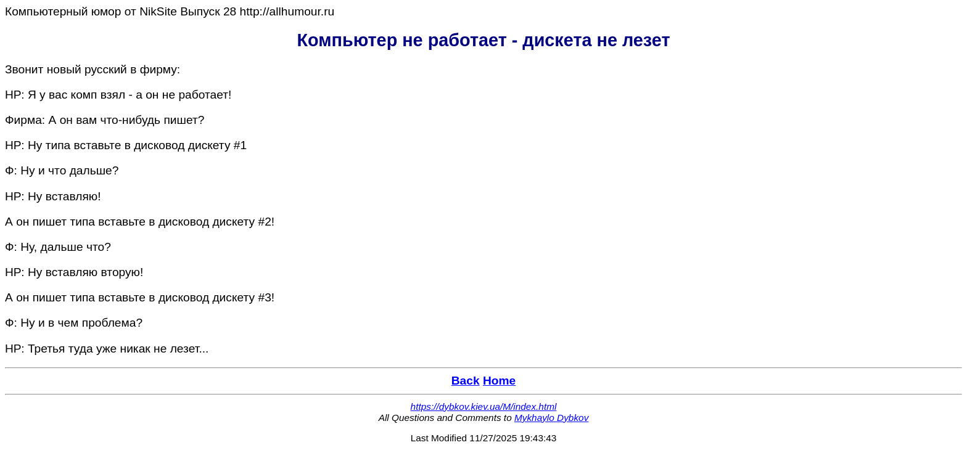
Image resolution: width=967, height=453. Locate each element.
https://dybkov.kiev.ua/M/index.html (484, 406)
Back (465, 380)
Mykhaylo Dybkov (551, 417)
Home (499, 380)
